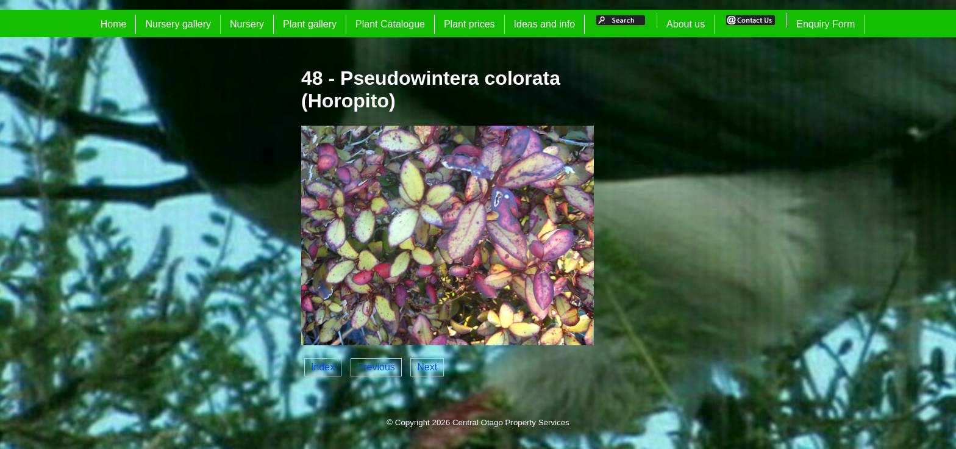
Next (427, 367)
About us (685, 24)
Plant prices (469, 24)
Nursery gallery (178, 24)
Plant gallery (310, 24)
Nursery (247, 24)
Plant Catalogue (390, 24)
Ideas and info (545, 24)
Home (114, 24)
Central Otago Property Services (510, 422)
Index (323, 367)
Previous (376, 367)
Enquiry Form (825, 24)
